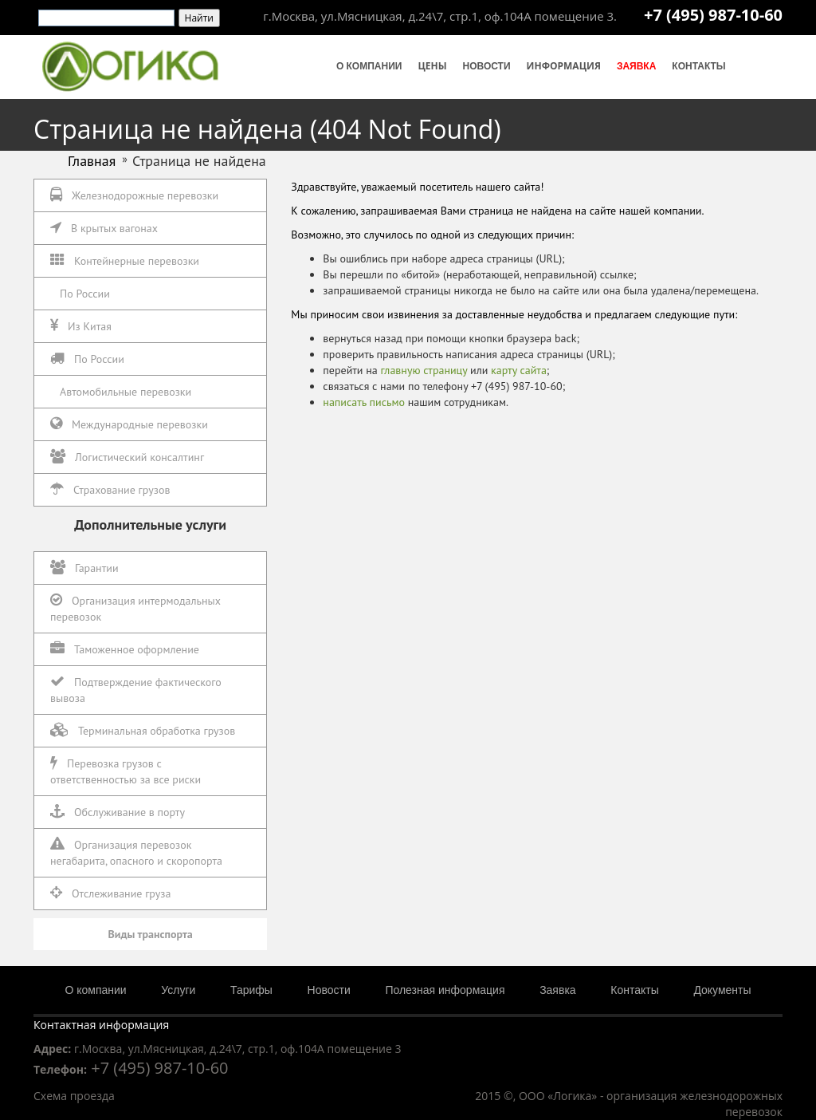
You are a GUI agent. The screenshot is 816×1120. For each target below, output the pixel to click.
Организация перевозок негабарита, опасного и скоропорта (136, 852)
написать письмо (364, 402)
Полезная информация (444, 990)
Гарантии (84, 567)
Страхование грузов (110, 489)
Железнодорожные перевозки (134, 195)
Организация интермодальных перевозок (135, 608)
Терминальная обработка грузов (142, 730)
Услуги (178, 990)
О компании (369, 66)
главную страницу (423, 370)
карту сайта (519, 370)
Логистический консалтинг (127, 456)
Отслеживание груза (110, 893)
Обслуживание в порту (117, 811)
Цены (432, 66)
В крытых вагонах (104, 227)
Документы (722, 990)
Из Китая (81, 325)
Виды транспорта (150, 934)
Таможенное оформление (124, 649)
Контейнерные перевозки (124, 260)
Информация (564, 66)
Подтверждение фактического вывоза (136, 689)
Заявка (636, 66)
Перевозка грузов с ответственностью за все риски (125, 771)
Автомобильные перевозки (125, 392)
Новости (487, 66)
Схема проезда (74, 1095)
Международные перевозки (129, 424)
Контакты (698, 66)
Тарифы (251, 990)
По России (85, 293)
